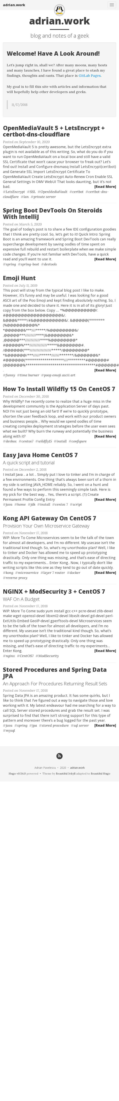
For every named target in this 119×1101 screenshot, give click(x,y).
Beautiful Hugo (100, 773)
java (9, 504)
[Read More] (105, 186)
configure (79, 441)
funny (10, 375)
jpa (34, 725)
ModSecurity (48, 656)
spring (11, 264)
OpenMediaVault (54, 191)
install (62, 441)
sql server (81, 725)
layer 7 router (54, 572)
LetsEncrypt (15, 191)
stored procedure (55, 725)
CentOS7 (27, 656)
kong (9, 572)
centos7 (27, 441)
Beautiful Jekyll (65, 773)
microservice (28, 572)
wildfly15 (45, 441)
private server (45, 196)
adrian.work (14, 5)
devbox (11, 441)
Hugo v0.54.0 (17, 773)
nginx (10, 656)
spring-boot (30, 264)
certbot (78, 191)
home (21, 504)
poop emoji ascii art (59, 375)
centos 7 (61, 504)
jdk (33, 504)
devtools (50, 264)
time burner (29, 375)
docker (75, 572)
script (77, 504)
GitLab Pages (90, 75)
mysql (10, 730)
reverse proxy (16, 577)
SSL (33, 191)
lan (26, 196)
